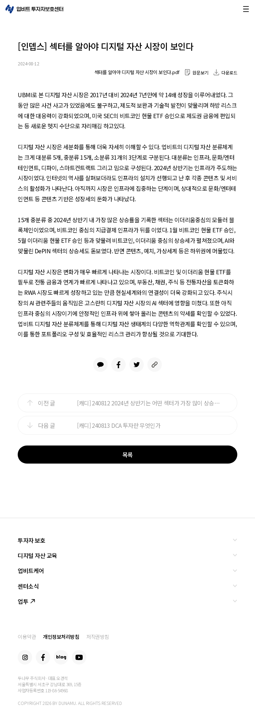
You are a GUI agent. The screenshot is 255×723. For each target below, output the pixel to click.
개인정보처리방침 (61, 636)
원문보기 (200, 72)
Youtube (79, 657)
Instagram (25, 657)
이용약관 (27, 636)
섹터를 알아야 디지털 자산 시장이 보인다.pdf (137, 72)
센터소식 (28, 586)
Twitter (136, 364)
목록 (127, 454)
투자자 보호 (31, 540)
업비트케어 (31, 570)
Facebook (118, 364)
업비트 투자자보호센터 (34, 9)
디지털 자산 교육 (37, 555)
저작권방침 (97, 636)
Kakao (100, 364)
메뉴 (246, 9)
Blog (61, 657)
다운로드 (229, 72)
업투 (26, 601)
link (154, 364)
